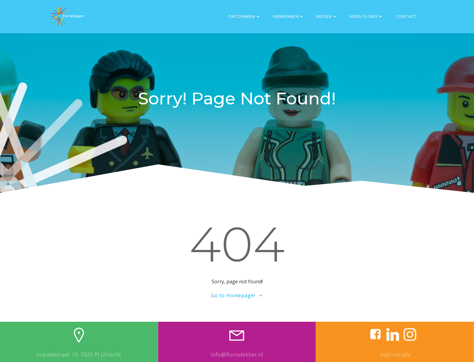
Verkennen (288, 16)
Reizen (326, 16)
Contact (406, 16)
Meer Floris (366, 16)
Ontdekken (244, 16)
